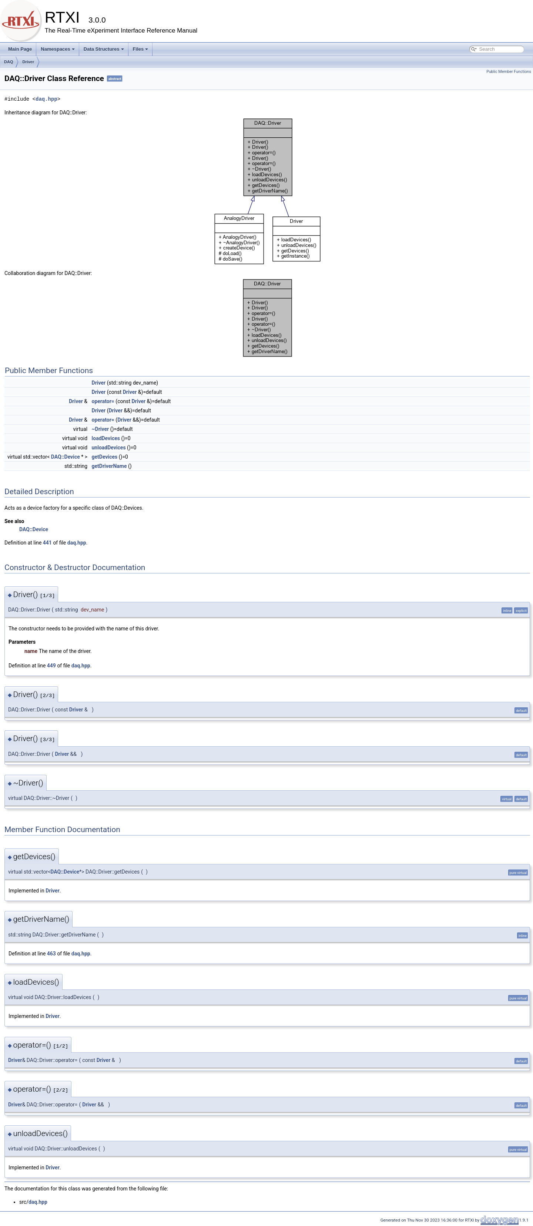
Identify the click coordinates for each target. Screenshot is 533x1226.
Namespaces (58, 49)
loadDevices (106, 438)
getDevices (105, 457)
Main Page (20, 49)
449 (51, 666)
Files (140, 49)
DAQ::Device (65, 457)
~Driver (100, 429)
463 (51, 954)
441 (47, 543)
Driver (28, 62)
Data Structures (104, 49)
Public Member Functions (508, 71)
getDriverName (109, 466)
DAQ (8, 62)
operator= (103, 401)
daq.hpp (46, 99)
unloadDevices (109, 447)
